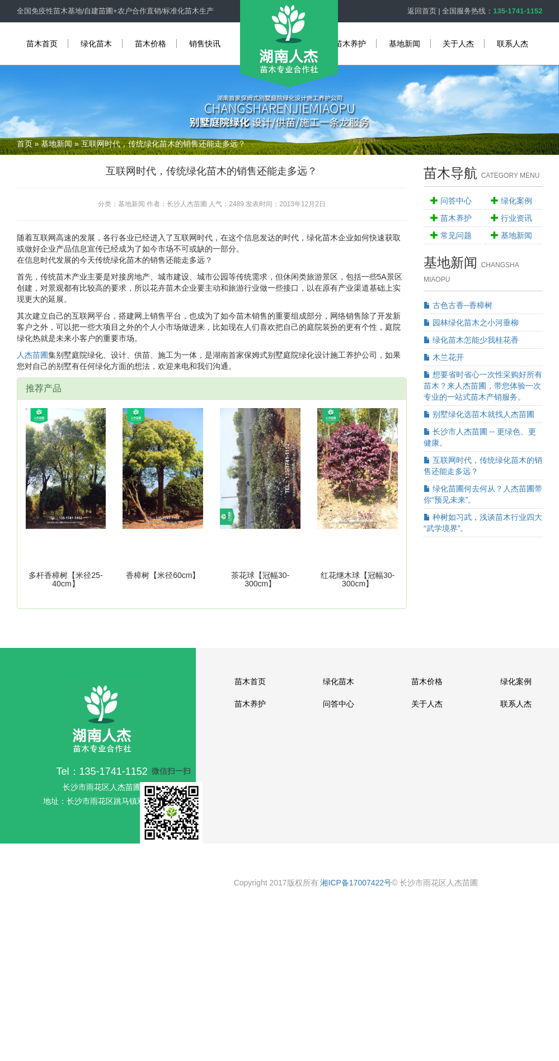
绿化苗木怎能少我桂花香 (471, 339)
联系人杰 (512, 43)
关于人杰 (458, 43)
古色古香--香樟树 (458, 305)
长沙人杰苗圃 (187, 204)
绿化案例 (516, 200)
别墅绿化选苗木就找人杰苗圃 (479, 414)
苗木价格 (150, 43)
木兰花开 (444, 357)
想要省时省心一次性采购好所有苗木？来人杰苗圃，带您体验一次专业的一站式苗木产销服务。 (483, 385)
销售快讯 (204, 43)
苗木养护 (350, 43)
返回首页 (421, 11)
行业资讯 (516, 218)
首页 (24, 143)
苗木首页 (42, 43)
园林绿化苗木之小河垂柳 (471, 322)
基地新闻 (404, 43)
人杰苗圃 (32, 354)
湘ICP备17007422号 (356, 882)
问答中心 (456, 200)
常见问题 (456, 235)
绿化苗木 (96, 43)
